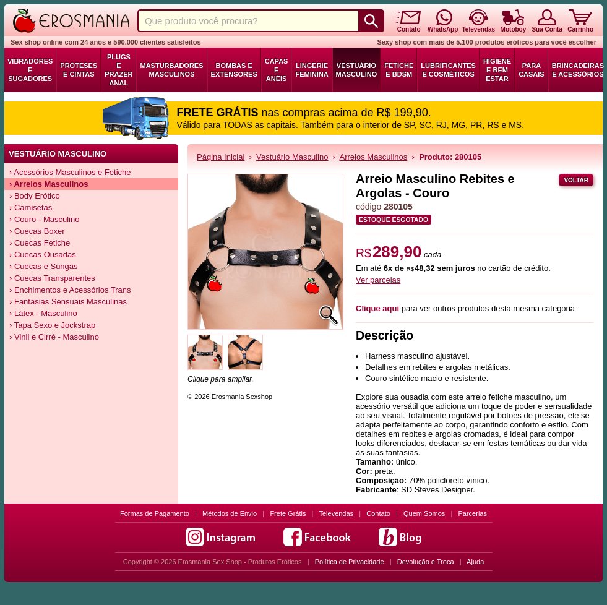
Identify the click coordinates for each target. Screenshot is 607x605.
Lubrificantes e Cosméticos (448, 70)
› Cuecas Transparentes (52, 278)
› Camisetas (30, 207)
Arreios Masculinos (374, 156)
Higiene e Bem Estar (497, 70)
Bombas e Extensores (234, 70)
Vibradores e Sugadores (30, 70)
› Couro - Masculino (44, 219)
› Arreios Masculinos (48, 184)
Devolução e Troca (425, 561)
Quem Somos (424, 513)
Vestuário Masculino (356, 70)
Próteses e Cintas (78, 70)
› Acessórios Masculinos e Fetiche (70, 172)
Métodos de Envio (229, 513)
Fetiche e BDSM (398, 70)
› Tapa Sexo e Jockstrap (52, 325)
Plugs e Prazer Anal (118, 70)
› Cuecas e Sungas (43, 266)
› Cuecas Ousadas (42, 254)
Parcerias (472, 513)
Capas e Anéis (276, 70)
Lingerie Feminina (311, 70)
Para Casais (532, 70)
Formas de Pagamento (154, 513)
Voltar (576, 180)
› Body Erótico (34, 195)
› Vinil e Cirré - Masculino (54, 336)
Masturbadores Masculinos (171, 70)
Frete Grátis (288, 513)
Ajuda (475, 561)
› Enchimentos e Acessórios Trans (70, 289)
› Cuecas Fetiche (39, 242)
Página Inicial (220, 156)
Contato (378, 513)
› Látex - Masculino (43, 313)
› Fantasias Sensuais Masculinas (68, 301)
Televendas (336, 513)
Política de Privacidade (349, 561)
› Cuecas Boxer (37, 231)
